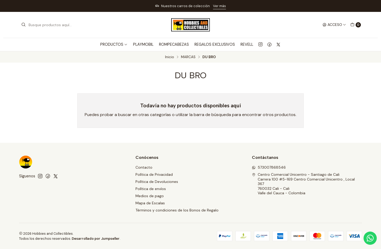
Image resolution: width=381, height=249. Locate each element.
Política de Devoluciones (156, 181)
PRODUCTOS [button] (114, 44)
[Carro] (355, 25)
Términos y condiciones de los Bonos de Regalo (177, 210)
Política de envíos (150, 188)
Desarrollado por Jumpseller (96, 238)
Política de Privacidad (154, 174)
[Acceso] (334, 25)
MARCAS (188, 57)
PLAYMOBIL (143, 44)
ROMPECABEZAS (174, 44)
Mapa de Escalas (150, 203)
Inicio (169, 57)
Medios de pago (149, 195)
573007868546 (269, 167)
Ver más (219, 6)
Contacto (143, 167)
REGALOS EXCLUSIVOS (214, 44)
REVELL (247, 44)
